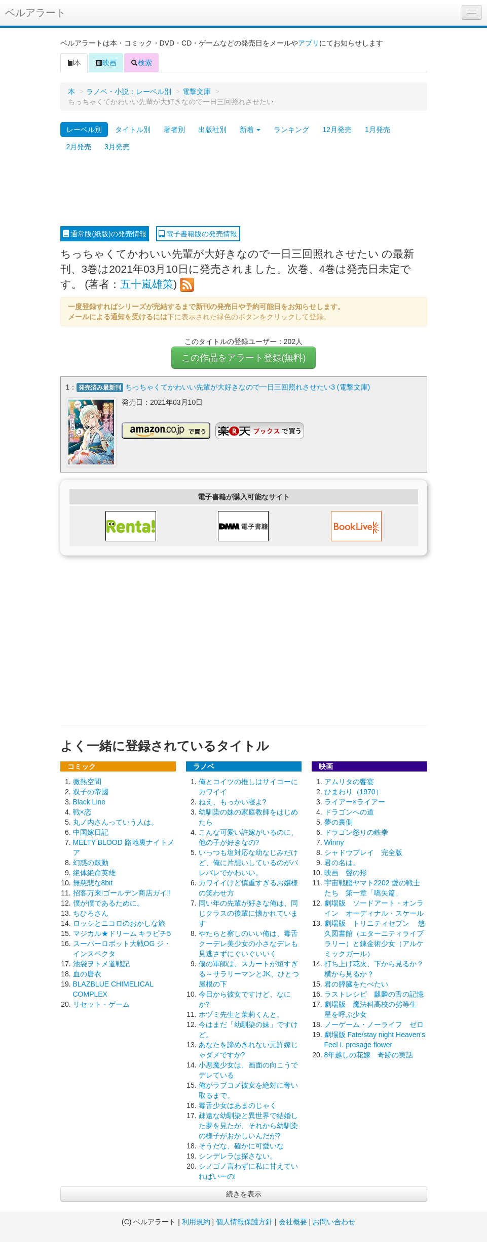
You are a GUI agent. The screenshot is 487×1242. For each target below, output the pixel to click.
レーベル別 (84, 129)
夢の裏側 (338, 822)
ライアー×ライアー (354, 802)
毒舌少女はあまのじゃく (238, 1105)
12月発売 (337, 129)
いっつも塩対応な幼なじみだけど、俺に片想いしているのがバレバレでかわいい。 (248, 862)
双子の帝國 (90, 792)
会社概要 (293, 1222)
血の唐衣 (87, 974)
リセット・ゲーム (101, 1004)
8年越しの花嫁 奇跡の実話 (369, 1055)
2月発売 (79, 147)
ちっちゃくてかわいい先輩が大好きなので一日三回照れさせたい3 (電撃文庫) (247, 387)
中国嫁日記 (90, 832)
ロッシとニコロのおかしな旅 (119, 923)
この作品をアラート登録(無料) (243, 358)
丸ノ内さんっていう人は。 (115, 822)
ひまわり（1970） (353, 792)
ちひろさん (90, 913)
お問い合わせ (334, 1222)
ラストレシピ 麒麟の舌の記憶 (374, 994)
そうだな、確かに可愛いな (241, 1146)
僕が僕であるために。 (108, 903)
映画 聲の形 (345, 873)
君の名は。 (342, 863)
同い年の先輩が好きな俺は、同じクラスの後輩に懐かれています (248, 913)
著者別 (174, 129)
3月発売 (117, 147)
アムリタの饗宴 (349, 782)
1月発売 (377, 129)
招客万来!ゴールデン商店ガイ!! (122, 893)
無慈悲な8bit (93, 883)
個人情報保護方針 (244, 1222)
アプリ (308, 43)
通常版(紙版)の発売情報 (104, 234)
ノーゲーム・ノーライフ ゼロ (374, 1024)
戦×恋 (82, 812)
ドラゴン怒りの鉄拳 (356, 832)
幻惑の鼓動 (90, 863)
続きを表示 (243, 1194)
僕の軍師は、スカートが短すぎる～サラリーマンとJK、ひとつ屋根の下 (249, 974)
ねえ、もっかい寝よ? (233, 802)
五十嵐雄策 (146, 284)
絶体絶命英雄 (94, 873)
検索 (141, 63)
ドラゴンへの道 (349, 812)
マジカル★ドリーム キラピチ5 (122, 933)
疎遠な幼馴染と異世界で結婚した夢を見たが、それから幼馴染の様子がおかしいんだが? (248, 1125)
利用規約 (196, 1222)
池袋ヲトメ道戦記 (101, 964)
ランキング (291, 129)
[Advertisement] (243, 190)
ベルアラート (35, 12)
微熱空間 (87, 782)
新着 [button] (250, 129)
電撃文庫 (196, 92)
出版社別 (212, 129)
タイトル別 (133, 129)
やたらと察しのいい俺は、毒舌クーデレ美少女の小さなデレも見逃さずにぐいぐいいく (248, 943)
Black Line (89, 802)
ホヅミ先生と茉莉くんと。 (241, 1014)
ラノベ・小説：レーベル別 (128, 92)
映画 (106, 63)
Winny (334, 842)
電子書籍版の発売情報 (198, 234)
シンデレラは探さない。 (238, 1156)
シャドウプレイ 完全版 (363, 852)
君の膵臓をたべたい (356, 984)
